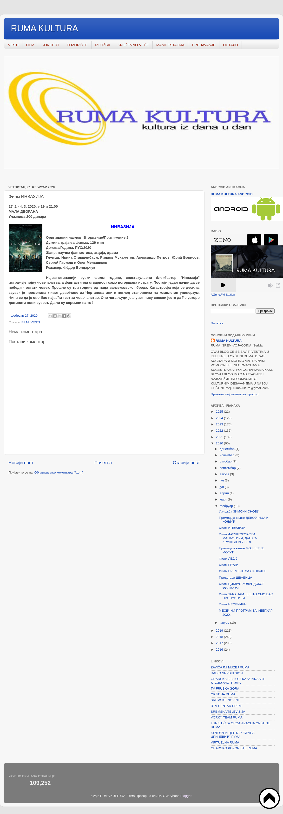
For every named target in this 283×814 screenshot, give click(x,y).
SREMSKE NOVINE (225, 700)
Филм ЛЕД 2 (228, 558)
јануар (225, 622)
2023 (220, 424)
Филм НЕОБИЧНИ (233, 604)
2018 (220, 637)
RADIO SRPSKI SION (227, 673)
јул (222, 480)
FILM (30, 45)
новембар (227, 455)
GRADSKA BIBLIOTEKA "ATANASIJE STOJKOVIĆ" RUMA (238, 681)
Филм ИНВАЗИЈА (232, 528)
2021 (220, 437)
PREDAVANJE (204, 45)
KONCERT (50, 45)
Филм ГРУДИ (229, 565)
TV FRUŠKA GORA (225, 688)
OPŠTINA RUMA (223, 694)
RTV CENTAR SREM (226, 706)
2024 (220, 418)
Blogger (185, 796)
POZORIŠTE (77, 45)
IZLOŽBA (102, 45)
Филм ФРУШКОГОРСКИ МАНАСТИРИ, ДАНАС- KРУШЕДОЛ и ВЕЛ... (238, 538)
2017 (220, 643)
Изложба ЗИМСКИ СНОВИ (239, 511)
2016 (220, 649)
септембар (228, 468)
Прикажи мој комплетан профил (235, 394)
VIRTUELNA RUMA (225, 742)
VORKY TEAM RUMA (227, 717)
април (225, 493)
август (225, 474)
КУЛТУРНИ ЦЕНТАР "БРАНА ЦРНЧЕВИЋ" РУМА (233, 734)
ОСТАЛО (230, 45)
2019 (220, 630)
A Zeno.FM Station (223, 295)
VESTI (13, 45)
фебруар (227, 506)
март (224, 499)
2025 (220, 411)
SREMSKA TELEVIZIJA (228, 711)
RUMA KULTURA (44, 28)
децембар (228, 449)
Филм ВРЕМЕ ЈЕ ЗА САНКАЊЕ (243, 571)
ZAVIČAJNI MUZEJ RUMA (230, 667)
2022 (220, 430)
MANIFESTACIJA (170, 45)
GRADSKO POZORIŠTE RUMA (234, 748)
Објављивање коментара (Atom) (58, 472)
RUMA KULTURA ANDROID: (232, 194)
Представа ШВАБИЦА (235, 577)
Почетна (103, 462)
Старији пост (186, 462)
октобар (226, 461)
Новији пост (20, 462)
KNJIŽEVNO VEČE (133, 45)
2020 (220, 443)
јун (222, 487)
